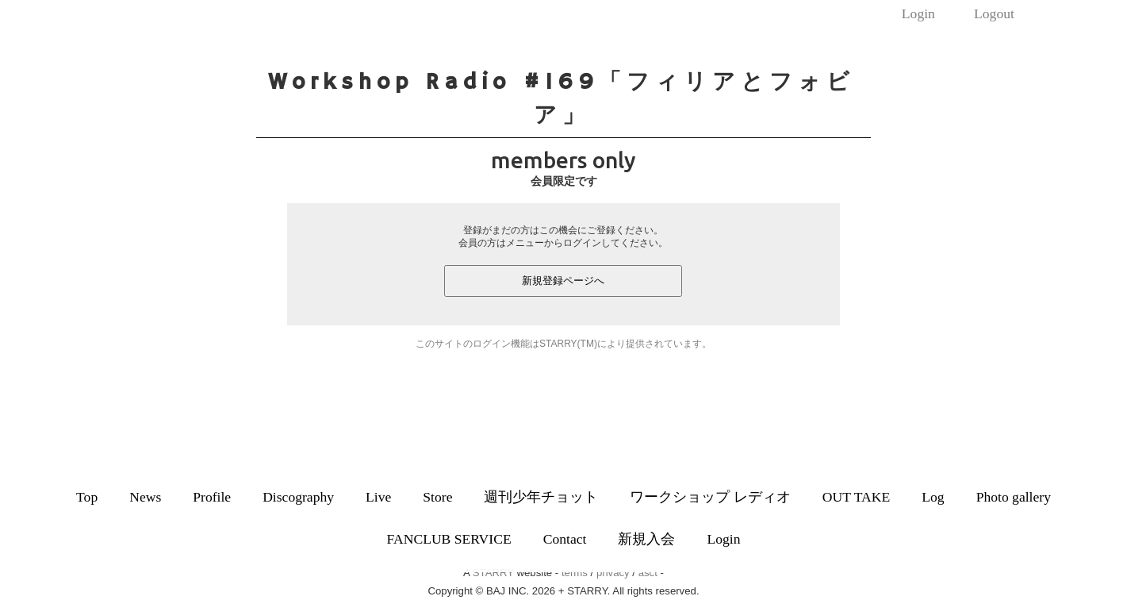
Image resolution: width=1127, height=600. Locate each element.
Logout (994, 13)
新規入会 (646, 539)
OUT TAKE (856, 497)
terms (575, 573)
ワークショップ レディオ (710, 497)
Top (87, 497)
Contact (565, 539)
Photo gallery (1013, 497)
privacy (613, 573)
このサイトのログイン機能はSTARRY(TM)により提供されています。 (563, 343)
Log (933, 497)
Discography (298, 497)
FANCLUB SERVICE (449, 539)
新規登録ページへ (563, 281)
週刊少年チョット (541, 497)
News (145, 497)
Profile (212, 497)
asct (647, 573)
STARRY (493, 573)
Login (918, 13)
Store (437, 497)
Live (378, 497)
